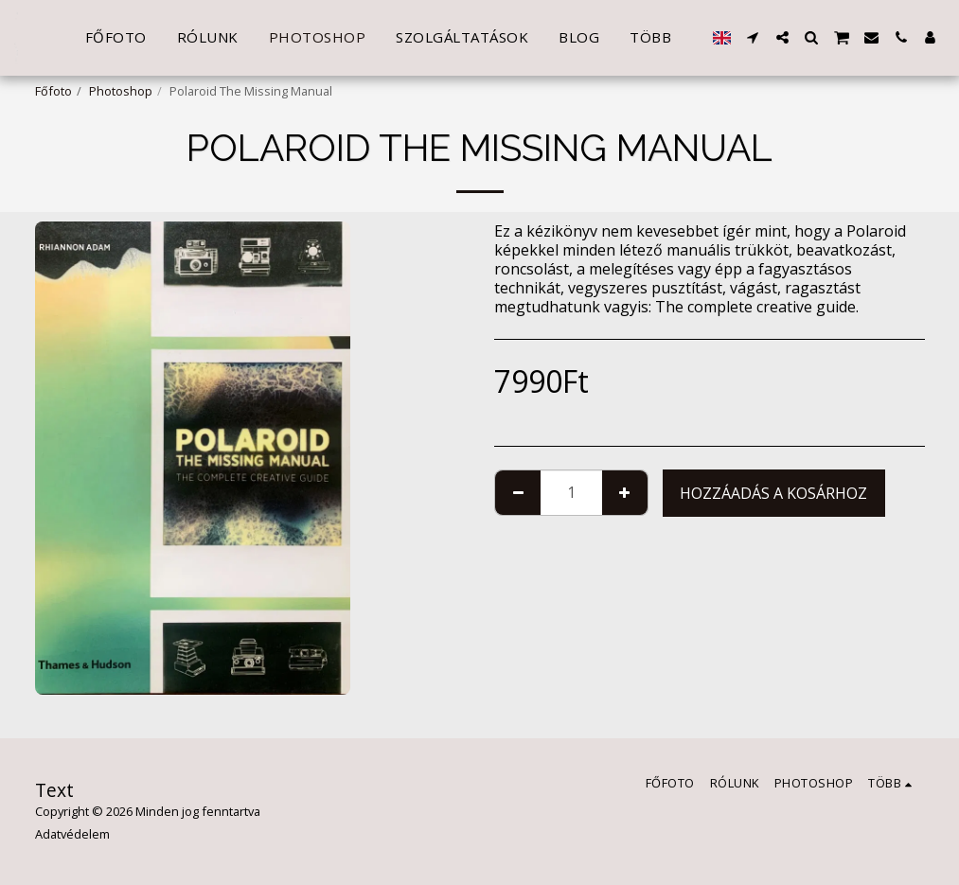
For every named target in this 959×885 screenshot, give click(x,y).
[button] (753, 37)
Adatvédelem (72, 833)
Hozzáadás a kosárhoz (773, 493)
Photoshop (120, 90)
